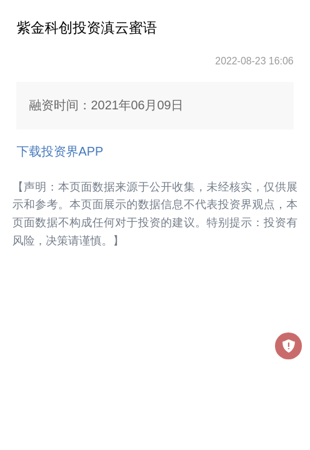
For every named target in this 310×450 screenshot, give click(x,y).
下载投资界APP (59, 151)
